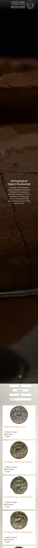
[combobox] (20, 386)
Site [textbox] (20, 386)
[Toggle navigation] (4, 5)
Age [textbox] (20, 395)
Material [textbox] (20, 390)
